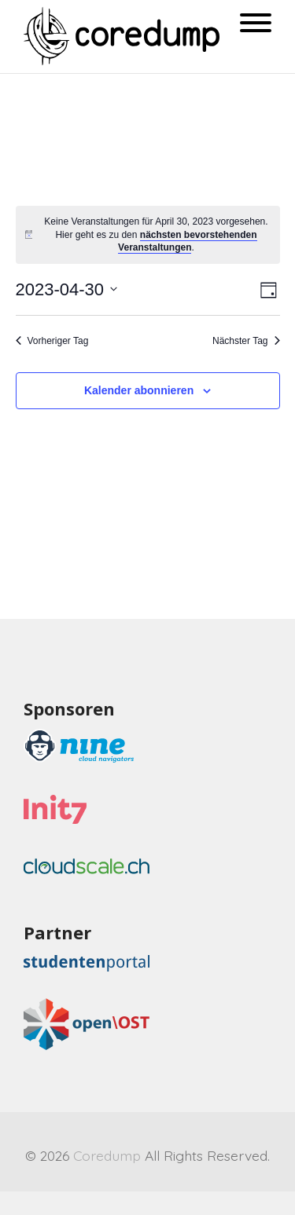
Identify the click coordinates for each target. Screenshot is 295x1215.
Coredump (107, 1155)
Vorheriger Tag (52, 340)
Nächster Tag (245, 340)
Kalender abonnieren (139, 390)
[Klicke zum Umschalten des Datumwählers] (67, 289)
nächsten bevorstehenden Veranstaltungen (187, 241)
